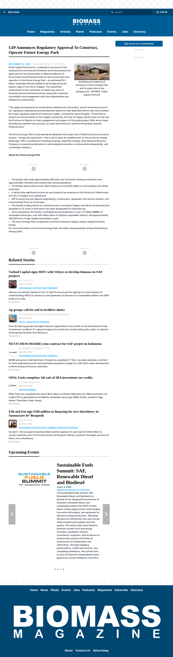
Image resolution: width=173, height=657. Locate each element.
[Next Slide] (106, 514)
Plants (80, 31)
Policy (22, 322)
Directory (140, 31)
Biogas (22, 390)
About (69, 650)
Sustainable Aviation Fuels (33, 288)
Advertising (100, 650)
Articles (65, 31)
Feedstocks (33, 322)
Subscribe (121, 590)
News (44, 590)
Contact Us (82, 650)
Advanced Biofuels (68, 427)
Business (52, 288)
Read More (14, 302)
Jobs (125, 31)
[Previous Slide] (12, 514)
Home (31, 31)
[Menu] (4, 12)
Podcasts (95, 31)
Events (111, 31)
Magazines (47, 31)
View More (31, 530)
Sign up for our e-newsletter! (139, 43)
